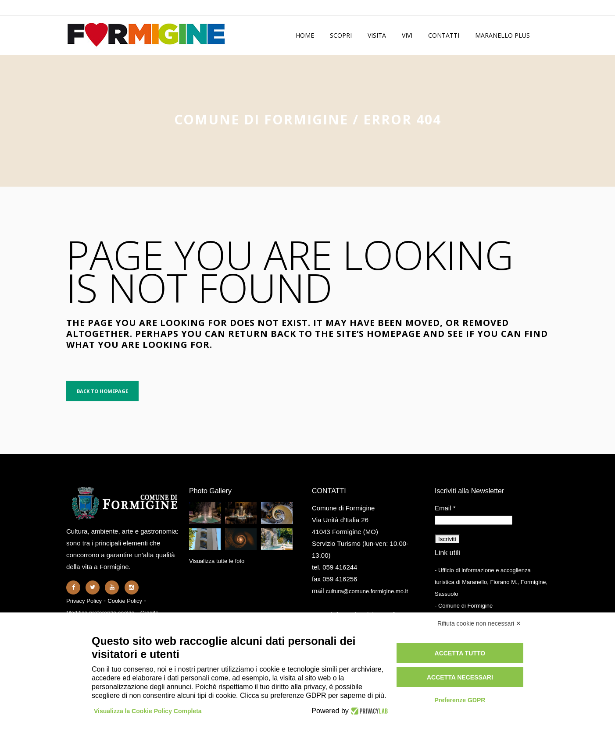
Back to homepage (102, 391)
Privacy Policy (84, 601)
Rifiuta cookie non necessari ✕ (479, 623)
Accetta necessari (460, 677)
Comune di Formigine (261, 119)
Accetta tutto (460, 653)
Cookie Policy (124, 601)
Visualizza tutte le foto (216, 561)
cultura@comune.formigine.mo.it (367, 591)
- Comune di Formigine (464, 605)
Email (445, 508)
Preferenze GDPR (459, 700)
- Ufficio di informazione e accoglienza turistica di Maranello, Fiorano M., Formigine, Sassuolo (491, 582)
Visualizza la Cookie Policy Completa (148, 711)
